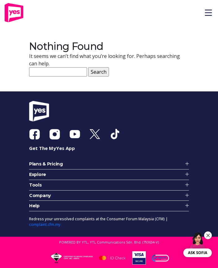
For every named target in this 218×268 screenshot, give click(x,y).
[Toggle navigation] (210, 13)
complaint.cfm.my (44, 224)
